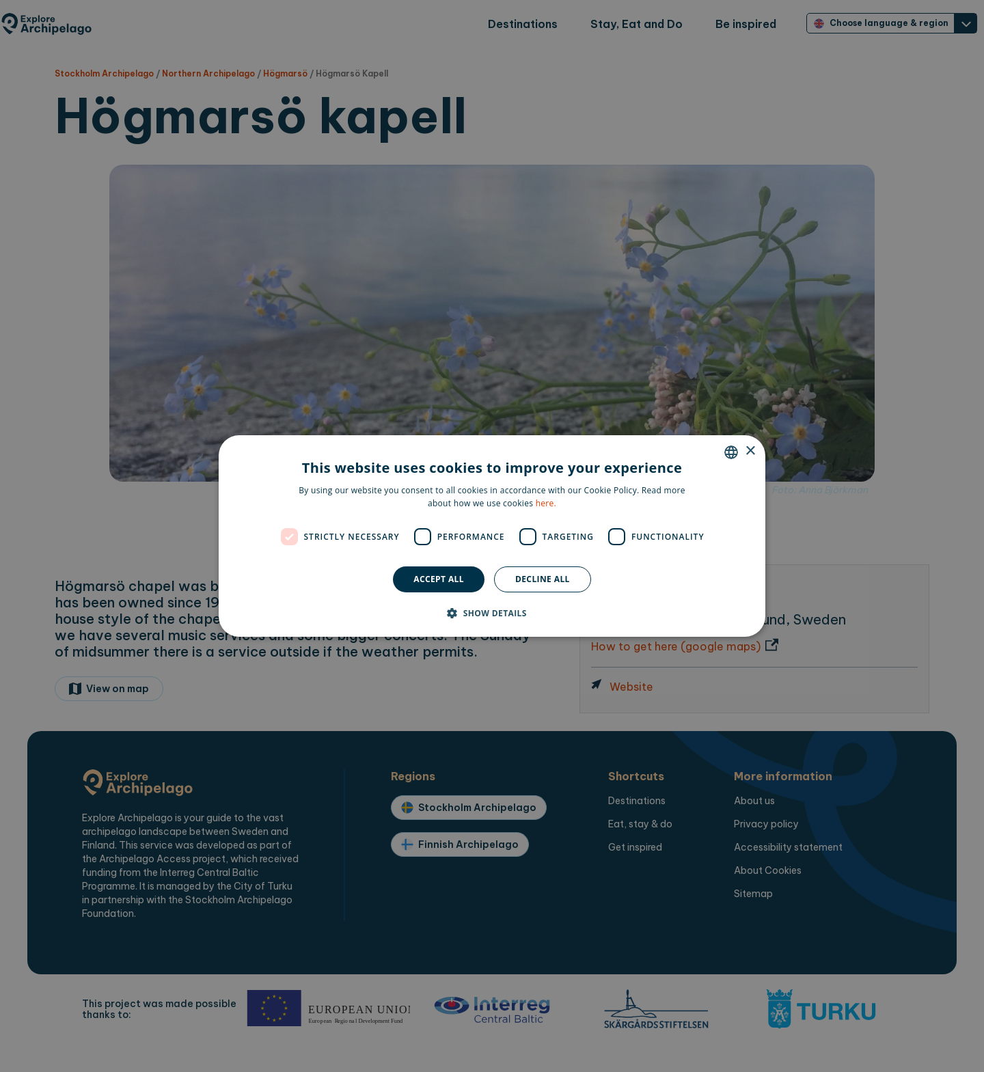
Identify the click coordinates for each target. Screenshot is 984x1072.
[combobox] (731, 452)
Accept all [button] (438, 579)
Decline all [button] (542, 579)
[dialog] (492, 536)
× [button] (750, 451)
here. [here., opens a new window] (546, 503)
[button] (492, 613)
